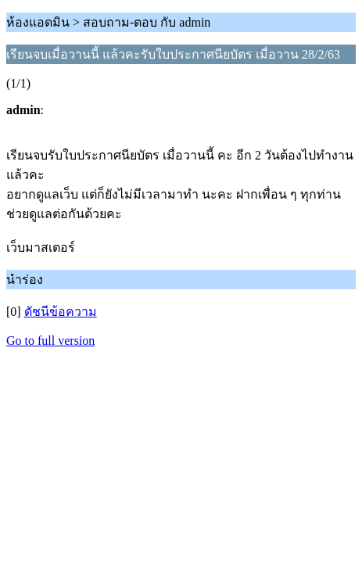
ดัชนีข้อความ (60, 311)
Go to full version (50, 340)
